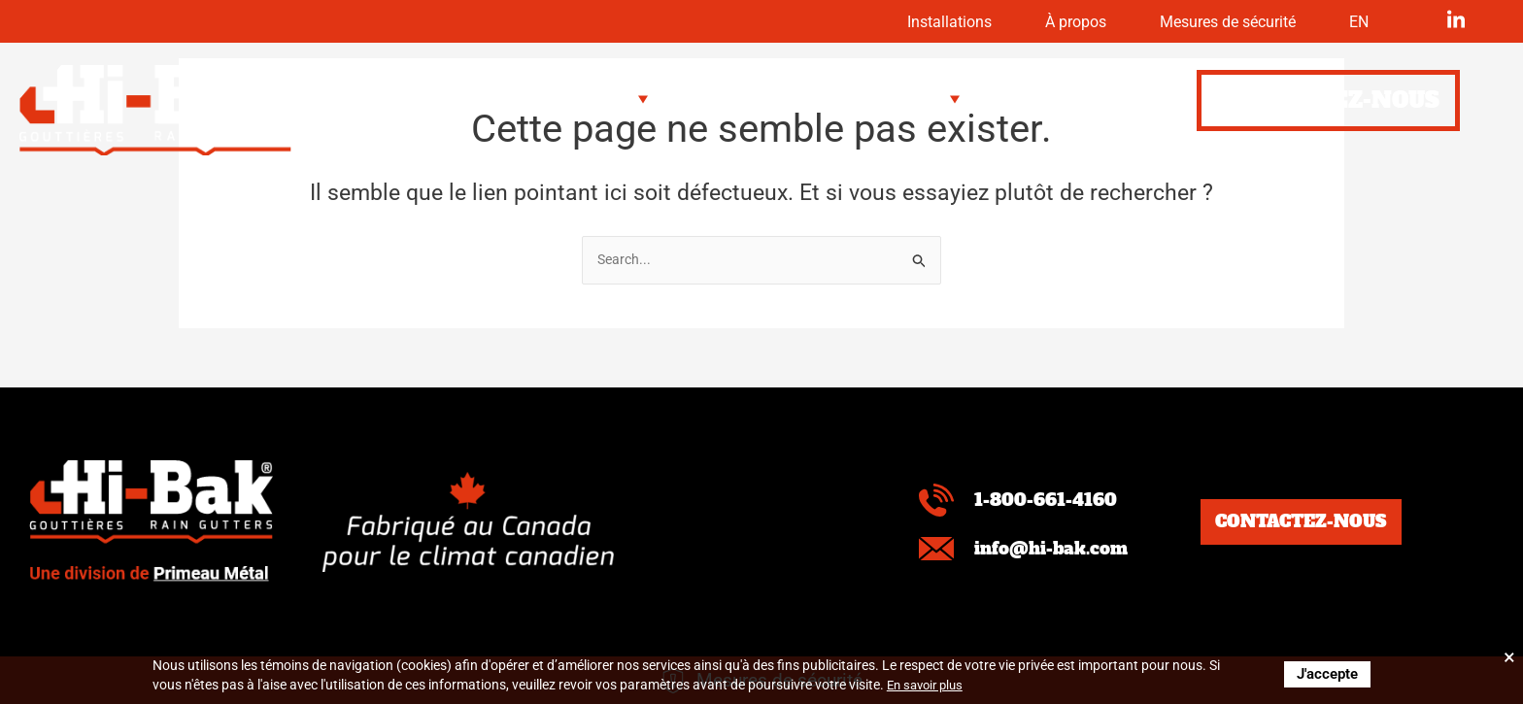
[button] (491, 99)
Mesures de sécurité (1208, 22)
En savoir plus (928, 684)
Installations (892, 22)
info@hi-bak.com (1058, 547)
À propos (1034, 22)
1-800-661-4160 (1051, 500)
